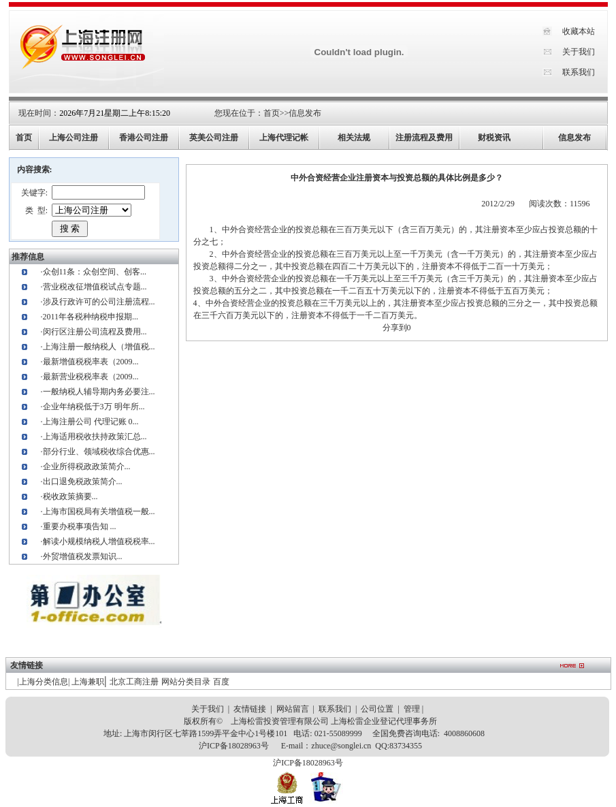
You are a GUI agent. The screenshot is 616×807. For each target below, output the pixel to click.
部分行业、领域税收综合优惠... (99, 451)
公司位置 (377, 709)
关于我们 (578, 52)
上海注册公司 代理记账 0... (91, 421)
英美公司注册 (213, 137)
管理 (412, 709)
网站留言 (292, 709)
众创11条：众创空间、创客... (95, 271)
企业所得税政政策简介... (87, 466)
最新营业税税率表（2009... (91, 376)
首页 (271, 113)
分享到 (395, 327)
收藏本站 (578, 31)
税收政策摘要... (70, 496)
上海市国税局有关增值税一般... (99, 511)
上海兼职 (87, 681)
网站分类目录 (185, 681)
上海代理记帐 (283, 137)
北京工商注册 (134, 681)
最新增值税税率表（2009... (91, 361)
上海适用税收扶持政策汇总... (95, 436)
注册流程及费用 (424, 137)
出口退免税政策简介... (83, 481)
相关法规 (354, 137)
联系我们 (578, 72)
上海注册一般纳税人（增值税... (99, 346)
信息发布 (305, 113)
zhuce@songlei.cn (341, 745)
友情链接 (249, 709)
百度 (221, 681)
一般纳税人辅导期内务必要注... (99, 391)
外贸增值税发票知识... (83, 556)
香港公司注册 (143, 137)
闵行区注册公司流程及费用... (95, 331)
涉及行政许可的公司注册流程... (99, 301)
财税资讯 (494, 137)
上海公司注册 (73, 137)
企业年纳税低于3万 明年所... (94, 406)
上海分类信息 (43, 681)
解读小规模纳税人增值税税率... (99, 541)
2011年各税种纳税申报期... (91, 316)
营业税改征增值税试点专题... (95, 286)
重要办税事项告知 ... (79, 526)
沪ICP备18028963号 (234, 745)
